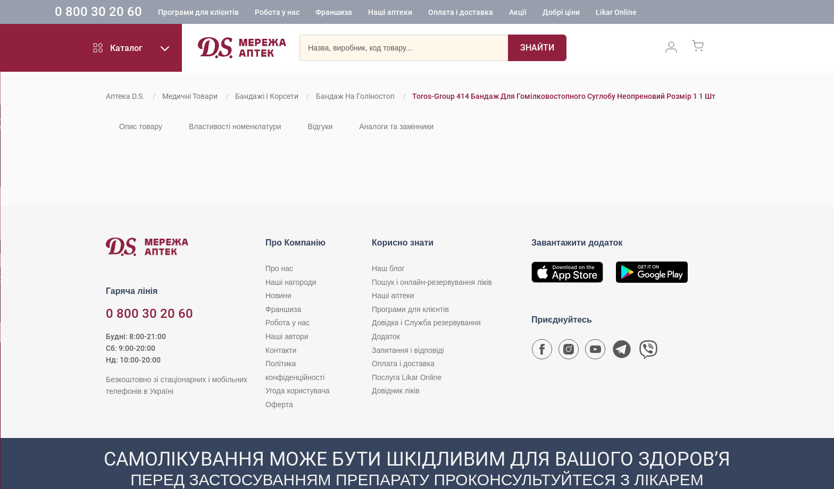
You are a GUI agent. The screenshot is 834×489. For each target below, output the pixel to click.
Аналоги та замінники (396, 126)
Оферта (279, 404)
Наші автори (286, 336)
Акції (562, 13)
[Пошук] (537, 50)
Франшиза (378, 13)
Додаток (386, 336)
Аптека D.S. (125, 96)
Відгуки (320, 126)
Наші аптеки (435, 13)
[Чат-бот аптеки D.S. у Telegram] (621, 352)
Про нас (279, 268)
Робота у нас (321, 13)
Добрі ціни (605, 13)
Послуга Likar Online (406, 377)
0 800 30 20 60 (143, 12)
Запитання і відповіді (408, 350)
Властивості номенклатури (235, 126)
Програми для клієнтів (243, 13)
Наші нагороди (290, 282)
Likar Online (660, 13)
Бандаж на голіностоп (355, 96)
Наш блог (388, 268)
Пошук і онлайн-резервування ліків (432, 282)
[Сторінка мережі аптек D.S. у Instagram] (568, 352)
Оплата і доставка (505, 13)
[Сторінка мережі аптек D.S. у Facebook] (542, 352)
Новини (278, 295)
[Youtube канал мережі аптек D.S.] (595, 352)
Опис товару (140, 126)
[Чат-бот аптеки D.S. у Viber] (648, 352)
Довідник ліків (396, 390)
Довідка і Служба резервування (426, 322)
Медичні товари (190, 96)
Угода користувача (297, 390)
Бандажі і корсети (266, 96)
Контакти (280, 350)
